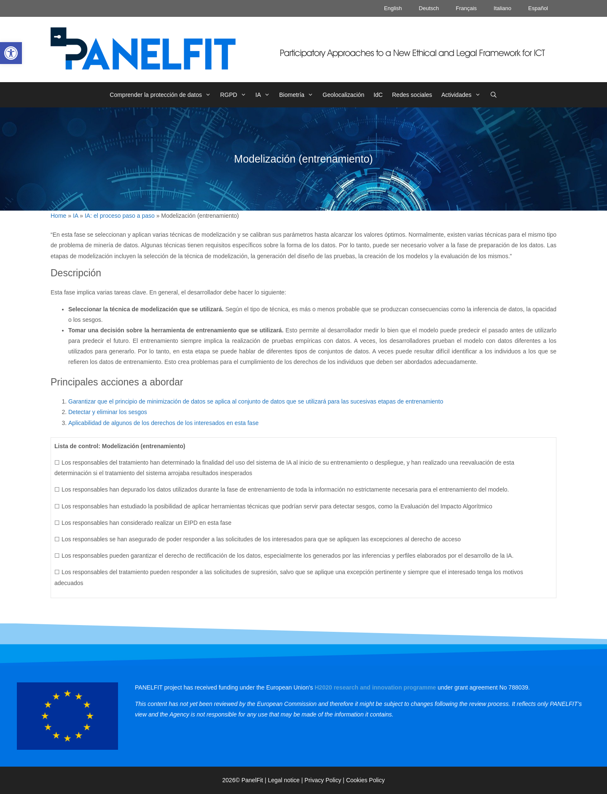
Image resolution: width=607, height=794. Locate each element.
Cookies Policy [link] (365, 780)
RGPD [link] (235, 94)
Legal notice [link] (284, 780)
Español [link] (538, 8)
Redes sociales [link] (412, 94)
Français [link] (466, 8)
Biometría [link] (298, 94)
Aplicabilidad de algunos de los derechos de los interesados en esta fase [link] (163, 423)
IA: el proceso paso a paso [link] (120, 215)
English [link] (393, 8)
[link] (11, 53)
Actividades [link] (463, 94)
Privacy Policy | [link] (325, 780)
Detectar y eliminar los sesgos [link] (107, 412)
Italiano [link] (502, 8)
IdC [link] (378, 94)
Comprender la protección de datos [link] (162, 94)
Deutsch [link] (429, 8)
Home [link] (58, 215)
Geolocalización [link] (343, 94)
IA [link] (264, 94)
